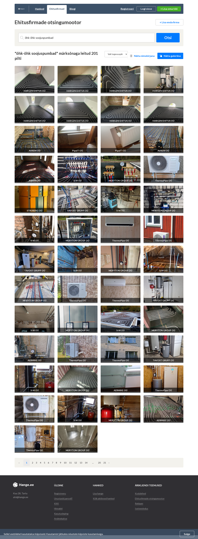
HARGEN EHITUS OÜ (34, 90)
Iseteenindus (142, 512)
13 (125, 462)
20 (151, 462)
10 (98, 462)
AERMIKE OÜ (34, 360)
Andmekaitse (61, 522)
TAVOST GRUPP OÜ (77, 210)
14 (134, 462)
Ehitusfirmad (71, 8)
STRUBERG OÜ (34, 210)
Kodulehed (141, 493)
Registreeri (127, 8)
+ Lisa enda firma (169, 22)
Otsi (166, 37)
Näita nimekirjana (144, 55)
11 (107, 462)
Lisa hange (98, 493)
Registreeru (60, 493)
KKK (56, 507)
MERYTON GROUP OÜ (120, 180)
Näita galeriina (172, 55)
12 (116, 462)
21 (160, 462)
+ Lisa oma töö (169, 8)
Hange (28, 8)
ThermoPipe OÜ (163, 180)
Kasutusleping (61, 517)
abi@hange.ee (20, 497)
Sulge (187, 533)
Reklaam (140, 507)
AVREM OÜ (34, 150)
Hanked (54, 8)
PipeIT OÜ (77, 150)
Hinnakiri (59, 512)
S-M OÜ (77, 180)
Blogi (87, 8)
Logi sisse (146, 8)
